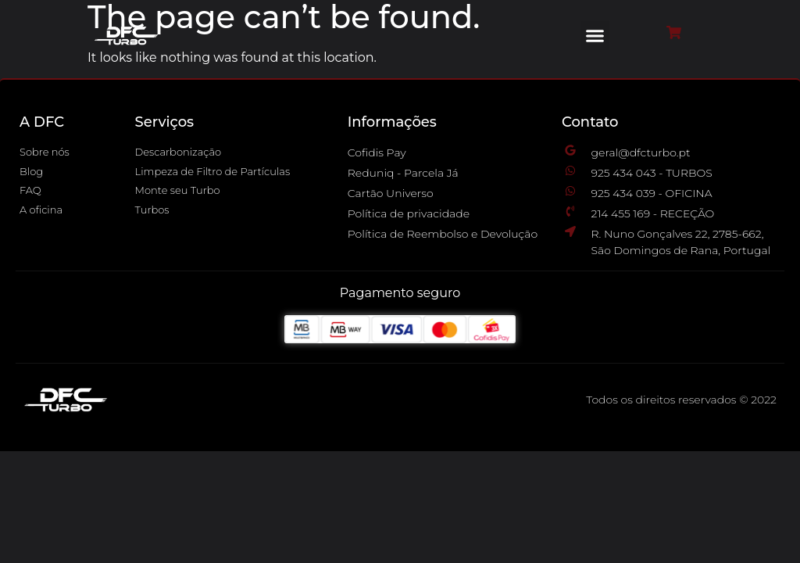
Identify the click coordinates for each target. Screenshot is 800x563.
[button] (595, 35)
